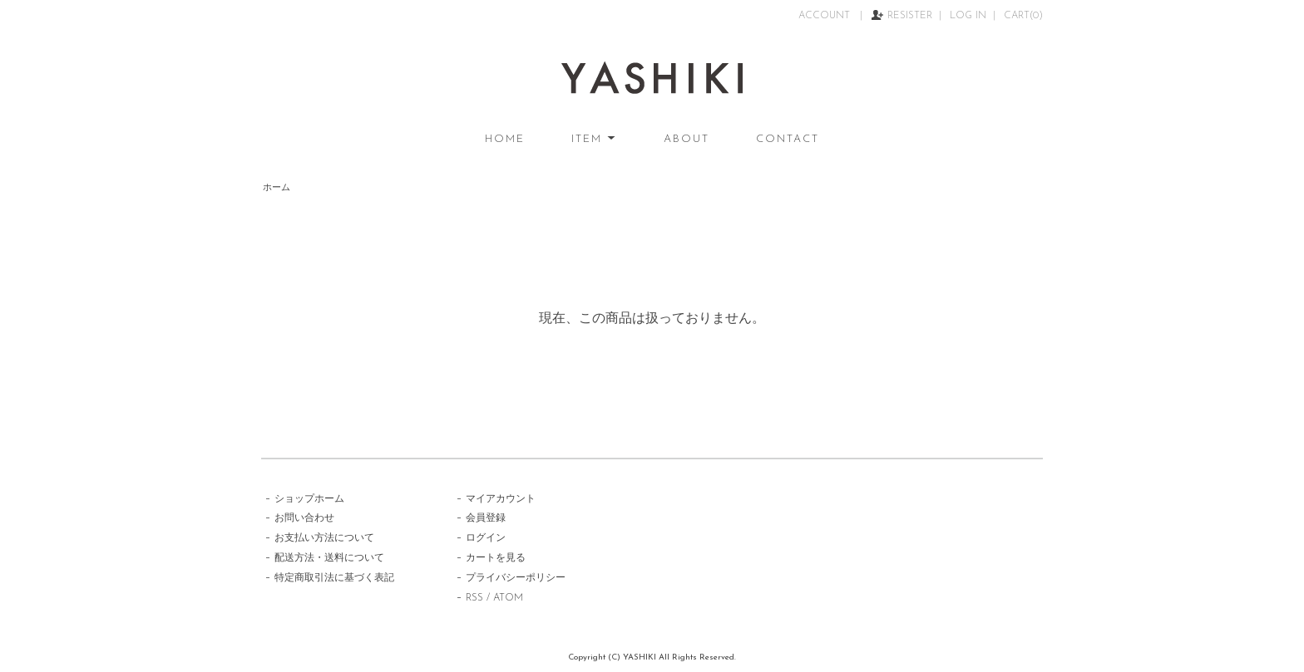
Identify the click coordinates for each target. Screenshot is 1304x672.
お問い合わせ (304, 518)
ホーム (276, 188)
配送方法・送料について (329, 558)
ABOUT (686, 139)
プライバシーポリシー (516, 578)
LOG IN (968, 16)
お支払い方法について (324, 538)
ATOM (508, 598)
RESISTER (909, 16)
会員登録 (486, 518)
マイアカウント (501, 499)
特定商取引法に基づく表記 (334, 578)
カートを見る (496, 558)
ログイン (486, 538)
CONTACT (787, 139)
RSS (474, 598)
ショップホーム (309, 499)
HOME (505, 139)
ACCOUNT (825, 16)
